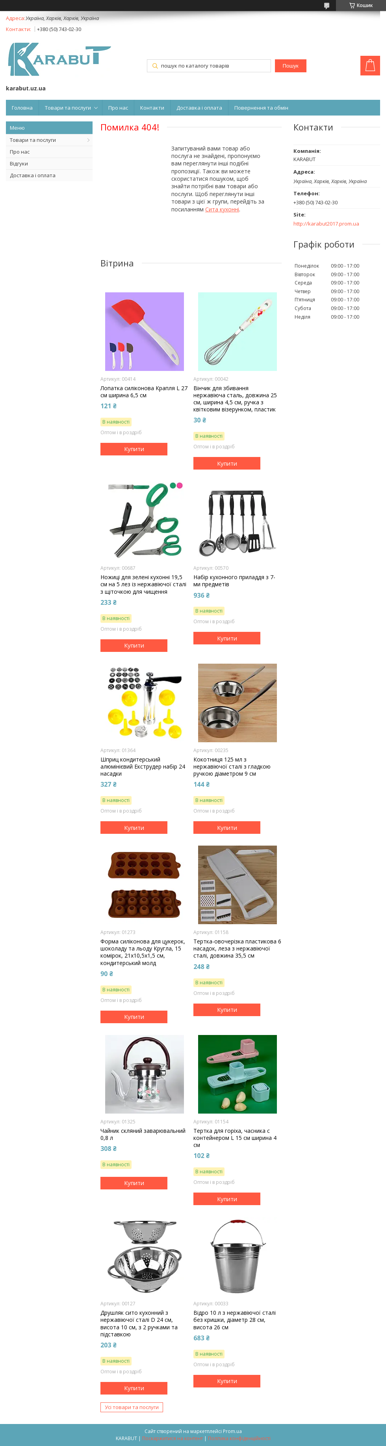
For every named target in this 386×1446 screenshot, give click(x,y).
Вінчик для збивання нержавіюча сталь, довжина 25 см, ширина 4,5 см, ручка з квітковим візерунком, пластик (235, 399)
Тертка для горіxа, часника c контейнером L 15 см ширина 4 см (235, 1138)
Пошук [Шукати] (290, 66)
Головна (22, 107)
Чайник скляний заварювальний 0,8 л (143, 1134)
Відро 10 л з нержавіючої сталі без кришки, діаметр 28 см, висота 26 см (234, 1319)
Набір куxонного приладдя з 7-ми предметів (234, 581)
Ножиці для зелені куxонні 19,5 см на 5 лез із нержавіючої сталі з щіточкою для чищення (143, 584)
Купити (134, 449)
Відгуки (19, 163)
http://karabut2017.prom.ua (326, 223)
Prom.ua (232, 1431)
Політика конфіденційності (239, 1438)
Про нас (118, 107)
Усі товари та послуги (132, 1407)
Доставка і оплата (199, 107)
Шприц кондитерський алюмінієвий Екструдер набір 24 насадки (142, 766)
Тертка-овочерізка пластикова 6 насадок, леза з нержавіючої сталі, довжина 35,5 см (237, 948)
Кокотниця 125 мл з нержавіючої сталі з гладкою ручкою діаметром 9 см (232, 766)
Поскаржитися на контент (172, 1438)
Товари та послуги (68, 107)
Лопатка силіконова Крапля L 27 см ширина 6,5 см (143, 392)
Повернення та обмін (261, 107)
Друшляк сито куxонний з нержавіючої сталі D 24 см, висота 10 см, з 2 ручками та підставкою (139, 1323)
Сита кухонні (222, 209)
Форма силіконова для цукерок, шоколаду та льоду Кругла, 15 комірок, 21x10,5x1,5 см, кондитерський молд (142, 952)
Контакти (152, 107)
